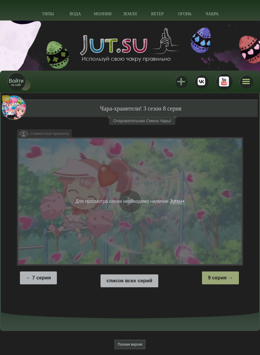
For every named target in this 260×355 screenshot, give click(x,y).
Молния (103, 14)
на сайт (16, 82)
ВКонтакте (201, 81)
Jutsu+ (181, 81)
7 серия (41, 278)
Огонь (184, 14)
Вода (75, 14)
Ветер (157, 14)
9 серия (217, 278)
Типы (48, 14)
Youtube (224, 81)
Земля (130, 14)
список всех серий (129, 280)
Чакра (212, 14)
